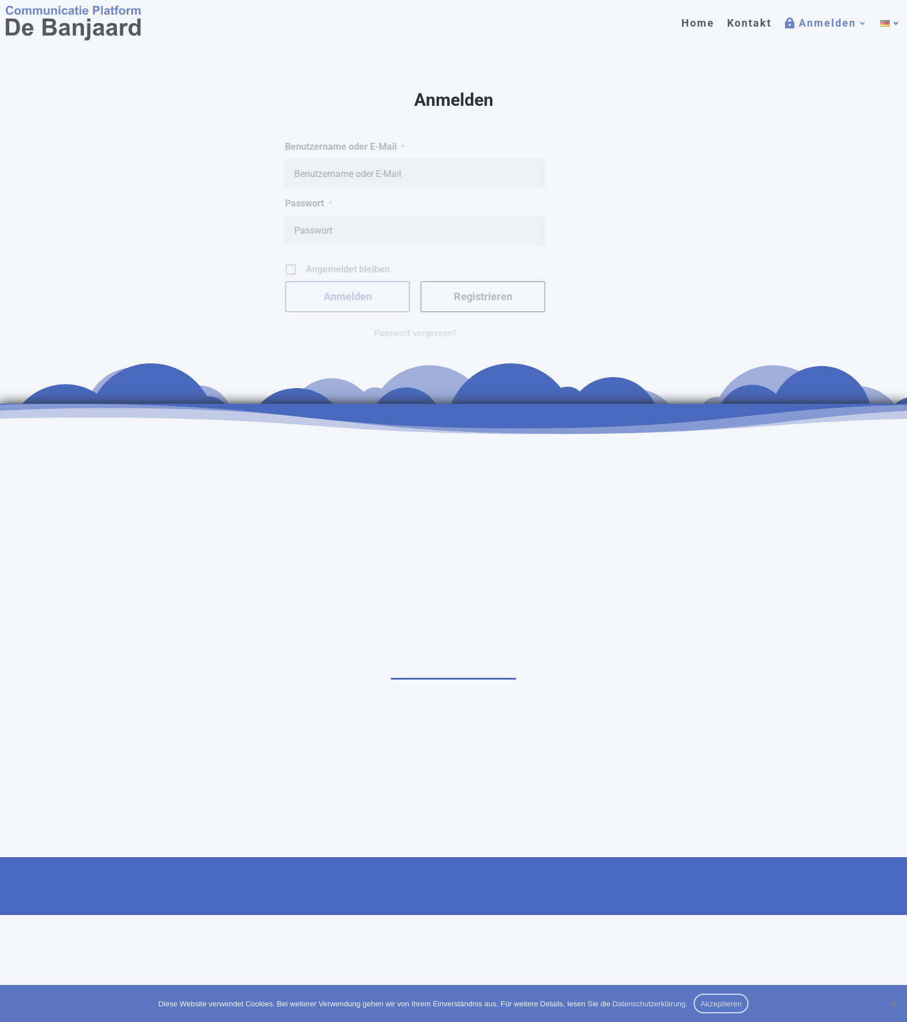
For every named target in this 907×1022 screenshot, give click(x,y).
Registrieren (461, 296)
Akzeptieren (721, 1003)
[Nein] (892, 1003)
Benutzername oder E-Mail (324, 146)
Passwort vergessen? (394, 333)
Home (697, 23)
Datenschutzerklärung (649, 1003)
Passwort (287, 203)
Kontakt (749, 23)
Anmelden (827, 23)
